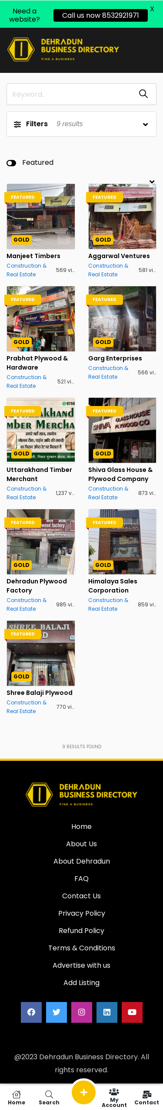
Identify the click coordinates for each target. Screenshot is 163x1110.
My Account (114, 1097)
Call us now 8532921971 (100, 15)
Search (49, 1097)
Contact (146, 1097)
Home (16, 1097)
